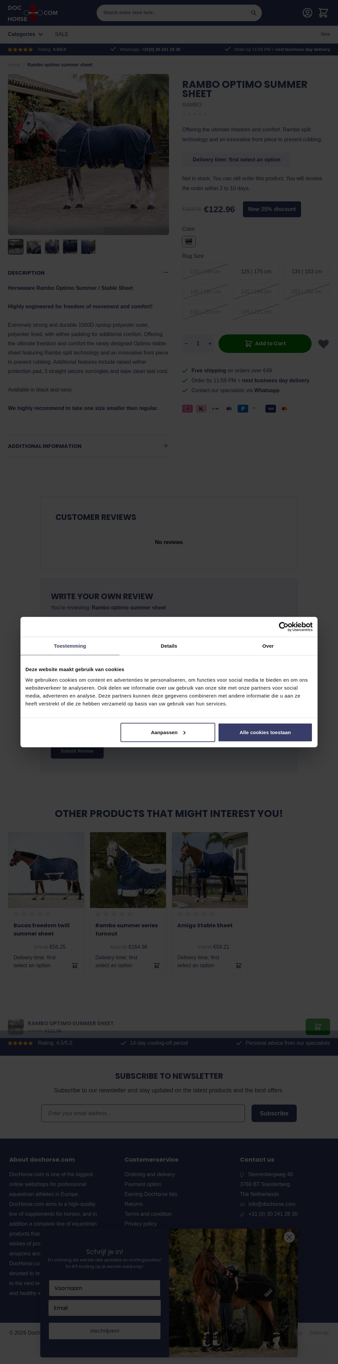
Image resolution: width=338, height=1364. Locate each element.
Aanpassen (168, 732)
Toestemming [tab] (70, 646)
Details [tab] (169, 646)
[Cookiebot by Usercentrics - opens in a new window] (284, 627)
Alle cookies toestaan (265, 732)
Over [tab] (268, 646)
